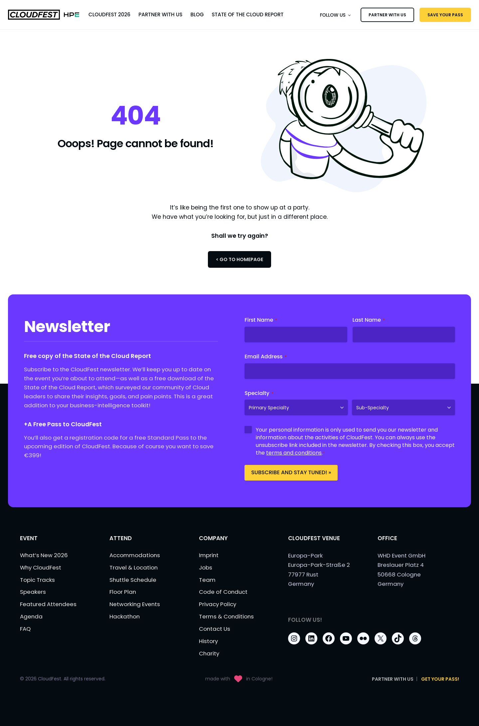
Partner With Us (160, 14)
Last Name (369, 320)
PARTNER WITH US (387, 15)
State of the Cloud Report (247, 14)
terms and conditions (294, 453)
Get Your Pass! (440, 679)
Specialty (258, 393)
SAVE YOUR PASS (445, 15)
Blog (197, 14)
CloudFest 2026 (109, 14)
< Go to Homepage (239, 259)
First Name (260, 320)
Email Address (265, 356)
